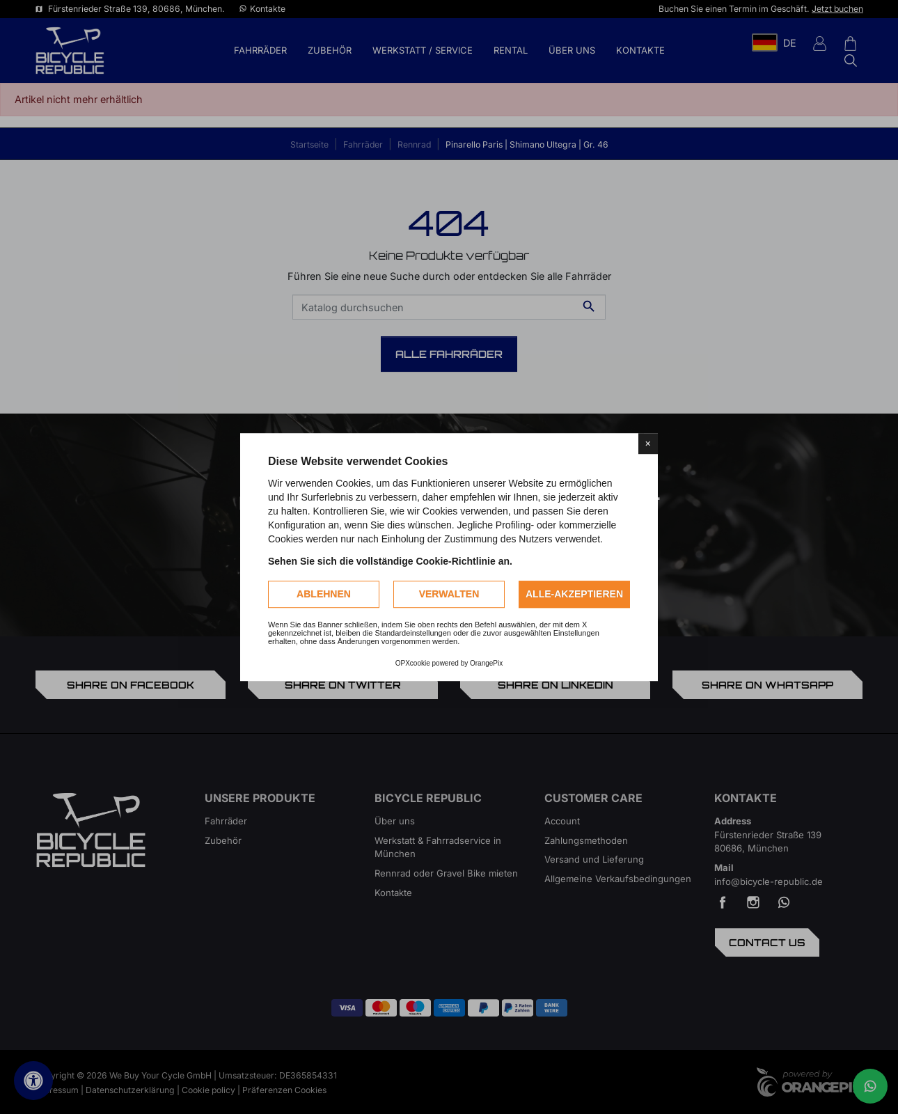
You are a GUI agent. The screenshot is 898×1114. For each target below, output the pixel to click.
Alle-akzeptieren (574, 593)
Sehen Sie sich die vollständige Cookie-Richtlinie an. (390, 561)
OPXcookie (412, 663)
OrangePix (486, 663)
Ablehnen (324, 593)
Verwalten (449, 593)
